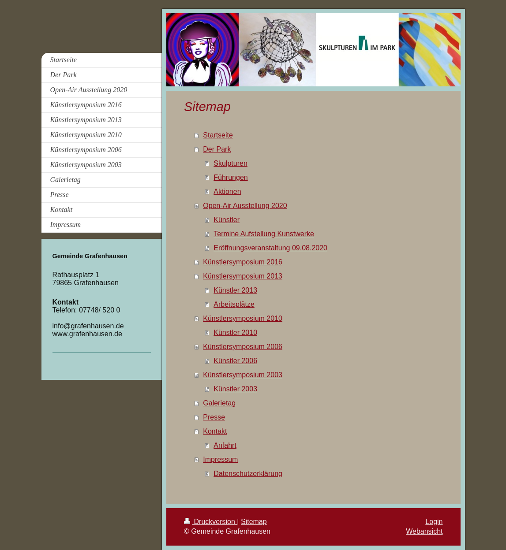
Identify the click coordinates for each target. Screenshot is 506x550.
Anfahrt (225, 445)
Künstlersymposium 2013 (242, 276)
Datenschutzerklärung (248, 473)
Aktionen (227, 191)
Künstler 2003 (235, 389)
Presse (214, 417)
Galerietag (219, 403)
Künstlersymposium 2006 (242, 346)
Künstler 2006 (235, 360)
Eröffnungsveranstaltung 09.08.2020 (270, 248)
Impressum (220, 459)
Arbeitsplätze (234, 304)
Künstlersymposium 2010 (242, 318)
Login (433, 521)
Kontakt (215, 431)
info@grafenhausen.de (88, 326)
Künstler (227, 219)
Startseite (218, 135)
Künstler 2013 (235, 290)
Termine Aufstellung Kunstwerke (264, 234)
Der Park (217, 149)
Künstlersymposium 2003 (242, 375)
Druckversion (210, 521)
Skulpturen (230, 163)
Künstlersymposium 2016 (242, 262)
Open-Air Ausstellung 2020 (245, 205)
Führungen (230, 177)
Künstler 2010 (235, 332)
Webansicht (424, 531)
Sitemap (254, 521)
